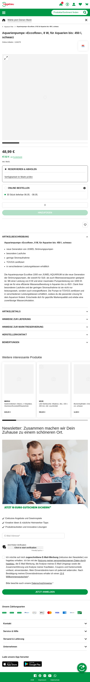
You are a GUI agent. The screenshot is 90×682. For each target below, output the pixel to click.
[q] (66, 12)
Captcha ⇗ (37, 550)
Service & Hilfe (10, 631)
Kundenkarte (17, 157)
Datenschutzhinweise (41, 583)
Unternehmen (10, 646)
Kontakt (7, 623)
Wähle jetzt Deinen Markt (20, 20)
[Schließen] (86, 20)
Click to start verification (25, 548)
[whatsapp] (55, 675)
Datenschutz (54, 680)
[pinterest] (40, 675)
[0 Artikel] (45, 205)
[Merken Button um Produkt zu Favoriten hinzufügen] (85, 224)
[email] (33, 535)
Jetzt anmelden (45, 592)
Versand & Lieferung (13, 639)
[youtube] (50, 675)
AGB (32, 680)
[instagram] (44, 675)
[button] (3, 12)
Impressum (42, 680)
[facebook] (35, 675)
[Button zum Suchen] (85, 12)
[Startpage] (8, 4)
